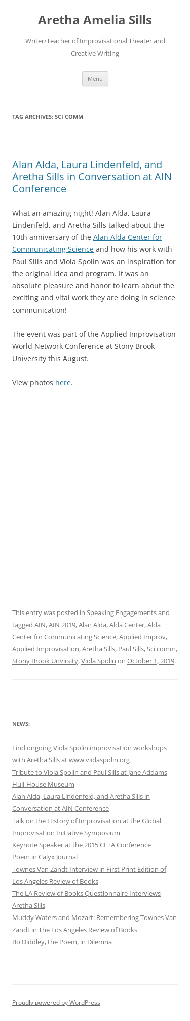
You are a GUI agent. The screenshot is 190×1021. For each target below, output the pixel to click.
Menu (95, 78)
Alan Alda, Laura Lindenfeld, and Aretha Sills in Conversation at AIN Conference (92, 176)
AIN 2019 (62, 624)
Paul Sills (131, 648)
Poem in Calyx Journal (45, 856)
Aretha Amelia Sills (95, 20)
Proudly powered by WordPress (56, 1002)
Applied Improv (142, 636)
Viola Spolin (98, 661)
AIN (40, 624)
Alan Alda (92, 624)
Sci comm (161, 648)
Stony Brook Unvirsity (45, 661)
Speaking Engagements (122, 612)
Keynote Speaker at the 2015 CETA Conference (81, 844)
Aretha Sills (98, 648)
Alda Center (126, 624)
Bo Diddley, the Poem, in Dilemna (62, 941)
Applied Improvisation (45, 648)
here (63, 382)
